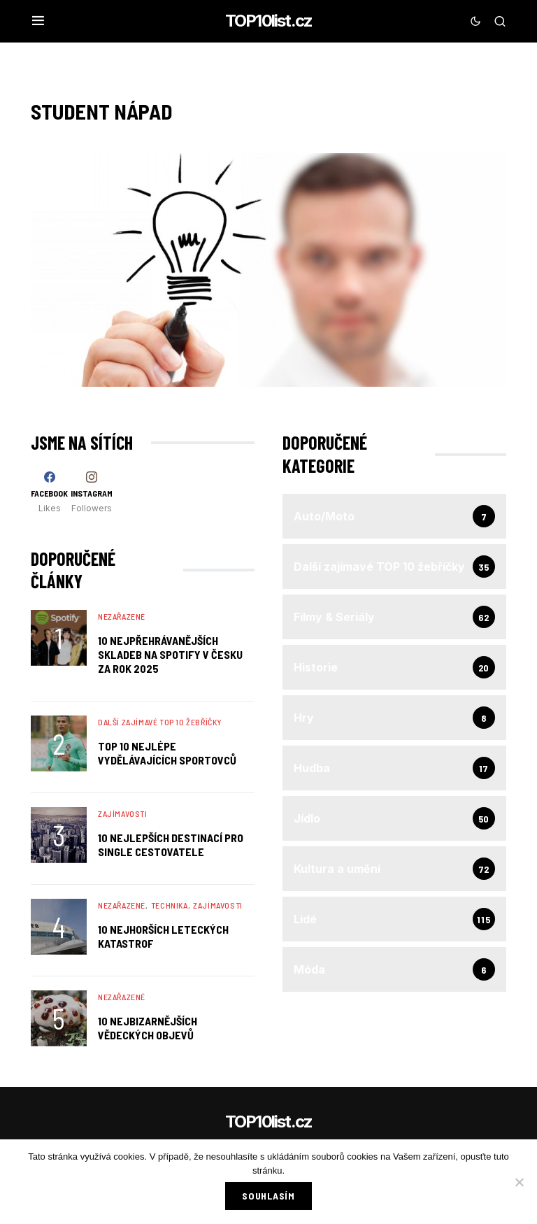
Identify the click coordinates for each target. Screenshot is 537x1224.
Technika (169, 905)
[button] (38, 21)
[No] (520, 1182)
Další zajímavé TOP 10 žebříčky (160, 722)
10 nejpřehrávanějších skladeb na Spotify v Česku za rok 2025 (170, 654)
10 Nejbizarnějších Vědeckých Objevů (147, 1027)
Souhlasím (268, 1196)
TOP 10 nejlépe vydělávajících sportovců (167, 753)
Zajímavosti (123, 813)
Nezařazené (121, 616)
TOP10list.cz (268, 20)
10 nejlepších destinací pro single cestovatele (170, 844)
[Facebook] (49, 492)
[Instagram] (92, 492)
